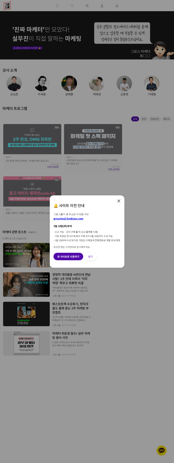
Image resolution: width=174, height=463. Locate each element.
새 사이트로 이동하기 (68, 256)
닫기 (90, 256)
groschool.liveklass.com (68, 218)
